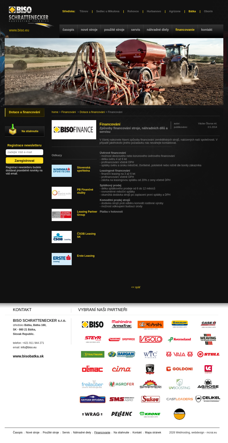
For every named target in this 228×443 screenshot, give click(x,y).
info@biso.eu (28, 347)
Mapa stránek (153, 432)
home (55, 112)
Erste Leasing (86, 255)
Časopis (68, 29)
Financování (68, 112)
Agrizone (174, 11)
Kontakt (206, 29)
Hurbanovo (154, 11)
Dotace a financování (92, 112)
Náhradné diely (158, 29)
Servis (135, 29)
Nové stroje (89, 29)
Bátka (192, 11)
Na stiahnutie (30, 131)
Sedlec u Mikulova (107, 11)
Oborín (208, 11)
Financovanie (185, 29)
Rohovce (133, 11)
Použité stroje (114, 29)
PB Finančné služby (85, 191)
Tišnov (83, 11)
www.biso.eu (19, 30)
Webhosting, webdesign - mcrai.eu (196, 432)
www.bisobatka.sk (28, 356)
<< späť (135, 287)
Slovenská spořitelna (83, 169)
